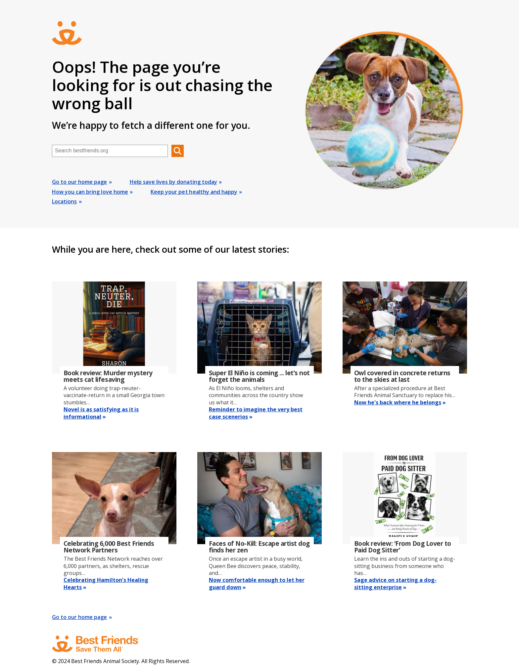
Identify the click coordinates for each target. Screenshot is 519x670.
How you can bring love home (90, 191)
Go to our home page (79, 181)
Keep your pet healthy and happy (194, 191)
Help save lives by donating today (173, 181)
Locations (64, 201)
